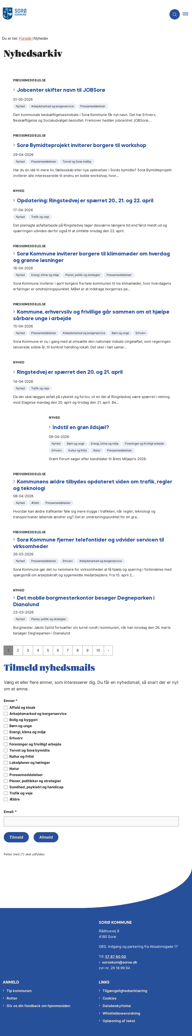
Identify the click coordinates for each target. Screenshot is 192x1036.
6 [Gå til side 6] (58, 650)
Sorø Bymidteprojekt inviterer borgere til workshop (81, 145)
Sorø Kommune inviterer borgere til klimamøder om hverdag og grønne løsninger (91, 256)
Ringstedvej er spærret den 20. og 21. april (70, 372)
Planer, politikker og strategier (35, 781)
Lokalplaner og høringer (29, 763)
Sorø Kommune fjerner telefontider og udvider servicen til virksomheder (88, 542)
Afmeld (46, 837)
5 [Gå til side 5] (48, 650)
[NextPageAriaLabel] (108, 650)
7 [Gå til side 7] (68, 650)
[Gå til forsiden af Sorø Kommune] (81, 14)
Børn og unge (20, 726)
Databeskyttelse (117, 1006)
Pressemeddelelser (26, 775)
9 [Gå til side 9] (87, 650)
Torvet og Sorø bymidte (29, 750)
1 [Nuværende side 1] (8, 650)
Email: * (10, 811)
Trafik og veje (21, 793)
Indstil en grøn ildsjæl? (81, 427)
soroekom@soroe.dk (119, 962)
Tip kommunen (19, 990)
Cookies (109, 998)
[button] (187, 14)
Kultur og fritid (21, 756)
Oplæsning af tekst (119, 1021)
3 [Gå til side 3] (28, 650)
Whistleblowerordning (121, 1013)
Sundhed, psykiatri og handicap (36, 787)
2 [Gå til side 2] (18, 650)
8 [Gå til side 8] (78, 650)
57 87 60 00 (115, 956)
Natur (14, 769)
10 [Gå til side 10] (98, 650)
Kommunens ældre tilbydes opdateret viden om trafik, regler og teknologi (92, 484)
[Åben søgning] (174, 14)
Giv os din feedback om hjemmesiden (38, 1006)
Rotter (12, 998)
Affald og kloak (22, 707)
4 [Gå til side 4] (38, 650)
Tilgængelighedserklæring (125, 990)
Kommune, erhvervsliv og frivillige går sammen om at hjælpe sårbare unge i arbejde (91, 314)
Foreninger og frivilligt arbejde (35, 744)
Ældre (14, 799)
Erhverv (16, 738)
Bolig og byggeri (23, 720)
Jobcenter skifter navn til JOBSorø (61, 90)
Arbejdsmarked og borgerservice (38, 714)
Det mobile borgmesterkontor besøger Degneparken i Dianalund (83, 600)
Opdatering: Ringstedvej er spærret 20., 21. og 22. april (85, 200)
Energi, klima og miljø (27, 732)
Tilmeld (16, 837)
